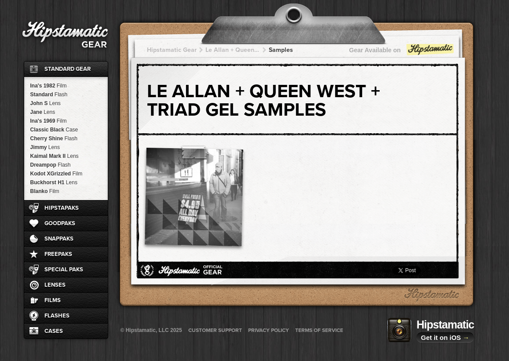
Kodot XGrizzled (56, 174)
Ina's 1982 (48, 86)
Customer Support (215, 330)
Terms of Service (319, 330)
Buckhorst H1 (53, 182)
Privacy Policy (268, 330)
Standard (49, 94)
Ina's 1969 (48, 121)
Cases (53, 331)
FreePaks (58, 254)
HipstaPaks (61, 207)
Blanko (44, 191)
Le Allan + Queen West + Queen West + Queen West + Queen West (232, 50)
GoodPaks (59, 223)
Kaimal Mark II (54, 156)
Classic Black (54, 130)
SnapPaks (58, 238)
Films (52, 300)
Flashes (57, 315)
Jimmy (45, 147)
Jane (42, 112)
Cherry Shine (53, 138)
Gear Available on (402, 52)
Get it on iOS (445, 337)
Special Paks (63, 269)
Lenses (55, 284)
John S (45, 103)
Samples (281, 50)
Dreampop (50, 165)
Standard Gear (67, 69)
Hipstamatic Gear (172, 50)
